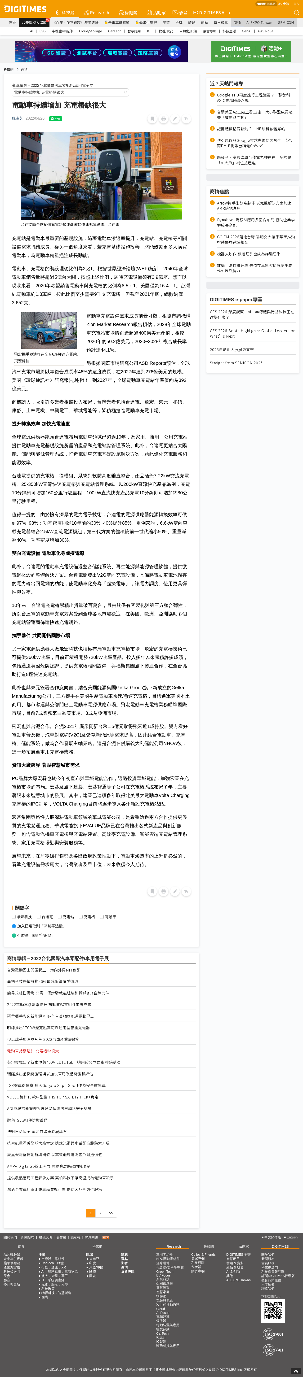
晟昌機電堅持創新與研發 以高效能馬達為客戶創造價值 (54, 1154)
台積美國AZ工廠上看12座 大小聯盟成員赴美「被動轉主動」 (255, 114)
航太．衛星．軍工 (54, 1276)
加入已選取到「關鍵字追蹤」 (42, 926)
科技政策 (48, 1288)
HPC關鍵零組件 (168, 1259)
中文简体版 (272, 1237)
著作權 (61, 1237)
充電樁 (89, 917)
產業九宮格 (12, 1267)
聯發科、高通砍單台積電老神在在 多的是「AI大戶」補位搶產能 (254, 160)
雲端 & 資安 (235, 1263)
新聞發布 (27, 1237)
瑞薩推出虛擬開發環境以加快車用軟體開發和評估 (50, 1073)
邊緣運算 (162, 1263)
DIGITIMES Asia (211, 12)
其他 (229, 1276)
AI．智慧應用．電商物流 (59, 1271)
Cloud (160, 1309)
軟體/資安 (166, 31)
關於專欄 (198, 1271)
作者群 (196, 1267)
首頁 (12, 22)
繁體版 (261, 4)
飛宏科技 (24, 917)
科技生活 (229, 31)
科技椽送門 (12, 1271)
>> (111, 1213)
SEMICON (286, 22)
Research (96, 12)
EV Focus (163, 1275)
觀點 (204, 22)
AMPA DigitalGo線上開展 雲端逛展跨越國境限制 (49, 1166)
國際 (92, 1271)
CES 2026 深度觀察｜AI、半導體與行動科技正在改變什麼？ (252, 314)
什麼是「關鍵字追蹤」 (36, 935)
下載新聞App (271, 1297)
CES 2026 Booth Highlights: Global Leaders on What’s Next (252, 333)
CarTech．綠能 (52, 1263)
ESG (42, 31)
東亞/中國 (96, 1267)
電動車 (110, 917)
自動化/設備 (188, 31)
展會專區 (209, 31)
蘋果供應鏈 (146, 22)
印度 (92, 1263)
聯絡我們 (268, 1288)
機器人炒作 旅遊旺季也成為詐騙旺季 (249, 254)
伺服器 (161, 1321)
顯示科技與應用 (167, 1346)
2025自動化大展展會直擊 (232, 349)
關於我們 (10, 1237)
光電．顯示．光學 (54, 1284)
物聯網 (161, 1296)
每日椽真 (221, 22)
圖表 (44, 1297)
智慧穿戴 (162, 1329)
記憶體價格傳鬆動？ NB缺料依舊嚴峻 (251, 128)
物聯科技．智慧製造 (56, 1293)
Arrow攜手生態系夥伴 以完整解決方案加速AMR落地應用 (254, 205)
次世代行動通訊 (167, 1305)
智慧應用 (134, 31)
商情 (237, 22)
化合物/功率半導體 (170, 1267)
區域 (179, 22)
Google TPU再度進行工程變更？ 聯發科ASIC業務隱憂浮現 (253, 97)
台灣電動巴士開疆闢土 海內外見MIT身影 (43, 970)
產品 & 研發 (235, 1267)
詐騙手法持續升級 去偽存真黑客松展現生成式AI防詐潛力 (254, 268)
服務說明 (45, 1237)
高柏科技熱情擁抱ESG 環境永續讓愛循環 (42, 981)
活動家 (156, 12)
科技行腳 (198, 1262)
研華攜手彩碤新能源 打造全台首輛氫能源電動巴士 (50, 1016)
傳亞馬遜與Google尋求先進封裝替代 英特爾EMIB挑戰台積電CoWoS (255, 143)
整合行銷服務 (271, 1280)
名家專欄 (198, 1258)
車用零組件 (164, 1254)
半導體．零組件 (53, 1259)
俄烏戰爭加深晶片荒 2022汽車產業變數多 (43, 1039)
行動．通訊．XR (53, 1267)
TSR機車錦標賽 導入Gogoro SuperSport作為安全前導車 (56, 1085)
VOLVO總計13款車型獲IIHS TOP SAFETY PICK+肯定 (52, 1097)
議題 (191, 22)
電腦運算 (162, 1316)
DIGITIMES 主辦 (238, 1254)
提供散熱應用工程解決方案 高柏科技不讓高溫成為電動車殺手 (60, 1178)
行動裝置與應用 (167, 1325)
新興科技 (162, 1279)
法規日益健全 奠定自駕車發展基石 (37, 1131)
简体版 (271, 4)
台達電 (47, 917)
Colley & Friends (203, 1254)
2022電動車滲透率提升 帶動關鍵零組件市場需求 (49, 1004)
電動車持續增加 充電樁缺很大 (33, 1051)
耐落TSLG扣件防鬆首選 (27, 1120)
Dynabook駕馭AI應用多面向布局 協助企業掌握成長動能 (256, 222)
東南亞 (94, 1259)
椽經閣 (128, 12)
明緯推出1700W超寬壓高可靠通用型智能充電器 (48, 1027)
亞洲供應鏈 (164, 1283)
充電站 (68, 917)
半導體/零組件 (62, 31)
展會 (7, 1276)
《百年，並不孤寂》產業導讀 (75, 22)
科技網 (65, 12)
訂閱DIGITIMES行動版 (278, 1276)
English (292, 1237)
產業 (166, 22)
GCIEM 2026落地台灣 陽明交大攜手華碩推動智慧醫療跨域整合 (256, 239)
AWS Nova (265, 31)
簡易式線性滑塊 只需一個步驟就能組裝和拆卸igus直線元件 (58, 993)
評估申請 (283, 3)
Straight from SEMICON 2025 (236, 363)
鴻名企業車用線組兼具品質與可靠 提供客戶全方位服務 (54, 1189)
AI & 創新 (233, 1271)
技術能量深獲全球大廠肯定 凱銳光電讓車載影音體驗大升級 (58, 1143)
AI (31, 31)
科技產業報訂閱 (273, 1271)
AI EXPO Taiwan (259, 22)
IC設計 (161, 1337)
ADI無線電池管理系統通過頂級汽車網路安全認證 (49, 1108)
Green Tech (164, 1271)
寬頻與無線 (164, 1300)
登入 (296, 3)
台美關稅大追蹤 (35, 21)
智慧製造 (162, 1288)
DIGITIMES (280, 1246)
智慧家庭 (162, 1292)
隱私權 (75, 1237)
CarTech (114, 31)
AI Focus (162, 1313)
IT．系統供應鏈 (52, 1280)
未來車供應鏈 (116, 22)
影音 (179, 12)
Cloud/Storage (90, 31)
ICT (149, 31)
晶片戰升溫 (12, 1254)
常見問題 (91, 1237)
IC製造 (161, 1341)
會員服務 (268, 1263)
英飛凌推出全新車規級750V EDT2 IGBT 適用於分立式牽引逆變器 (63, 1062)
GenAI (246, 31)
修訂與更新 (12, 1284)
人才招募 (268, 1284)
